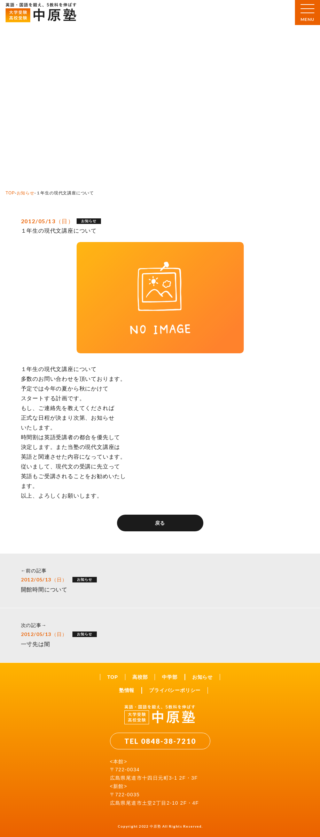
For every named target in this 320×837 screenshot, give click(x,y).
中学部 (169, 677)
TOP (10, 193)
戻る (160, 523)
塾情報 (126, 690)
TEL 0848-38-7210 (160, 741)
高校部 (140, 677)
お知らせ (25, 193)
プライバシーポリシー (175, 690)
